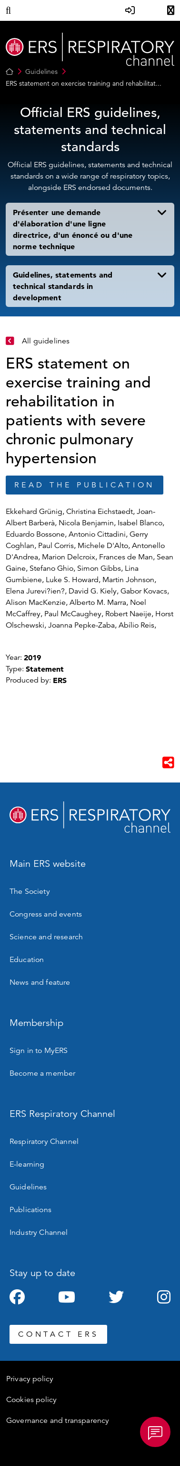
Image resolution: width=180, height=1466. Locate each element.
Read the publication (84, 485)
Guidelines (41, 71)
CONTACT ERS (58, 1334)
